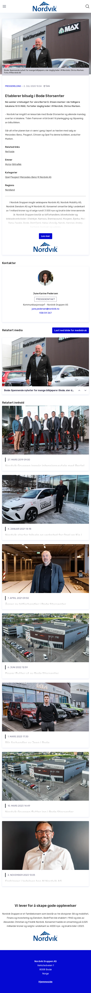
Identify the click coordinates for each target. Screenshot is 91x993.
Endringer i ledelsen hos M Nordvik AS (33, 881)
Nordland (10, 190)
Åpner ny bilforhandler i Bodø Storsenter (35, 604)
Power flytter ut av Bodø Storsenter (32, 673)
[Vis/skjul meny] (4, 6)
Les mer (45, 236)
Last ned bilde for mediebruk (70, 330)
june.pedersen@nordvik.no (45, 308)
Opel (7, 177)
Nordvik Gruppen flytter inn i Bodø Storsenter (39, 812)
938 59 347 (45, 313)
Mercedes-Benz (28, 177)
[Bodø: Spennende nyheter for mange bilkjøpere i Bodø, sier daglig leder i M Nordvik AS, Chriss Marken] (45, 361)
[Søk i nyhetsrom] (87, 6)
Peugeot (15, 177)
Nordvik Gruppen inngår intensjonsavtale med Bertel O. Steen (44, 468)
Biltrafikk (16, 164)
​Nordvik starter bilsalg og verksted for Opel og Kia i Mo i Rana (43, 537)
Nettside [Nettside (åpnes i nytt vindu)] (9, 151)
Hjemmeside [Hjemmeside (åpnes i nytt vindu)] (45, 981)
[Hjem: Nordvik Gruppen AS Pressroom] (45, 6)
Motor (8, 164)
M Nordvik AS (44, 177)
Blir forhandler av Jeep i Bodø (27, 742)
